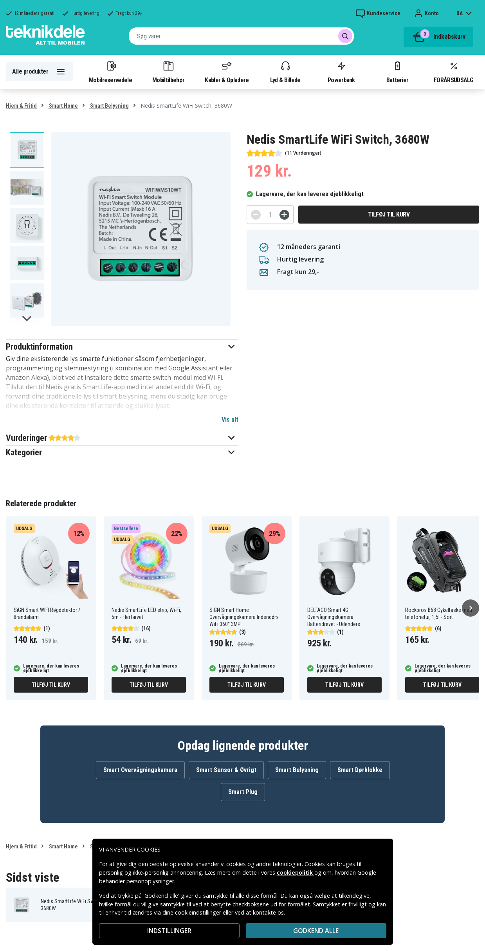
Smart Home (63, 106)
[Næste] (470, 608)
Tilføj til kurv (389, 214)
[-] (256, 215)
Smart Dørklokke (359, 770)
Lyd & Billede (285, 71)
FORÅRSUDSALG (453, 71)
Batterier (397, 71)
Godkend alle (316, 930)
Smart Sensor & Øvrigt (226, 770)
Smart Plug (243, 792)
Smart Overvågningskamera (140, 770)
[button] (122, 346)
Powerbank (341, 71)
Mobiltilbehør (168, 71)
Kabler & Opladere (227, 71)
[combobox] (241, 36)
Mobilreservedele (110, 71)
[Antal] (270, 214)
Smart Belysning (109, 106)
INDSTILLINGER (169, 930)
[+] (284, 215)
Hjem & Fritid (21, 106)
